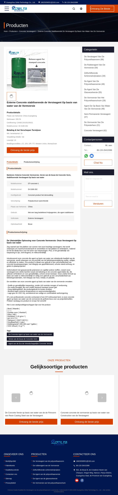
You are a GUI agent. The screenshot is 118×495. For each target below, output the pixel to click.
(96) (94, 58)
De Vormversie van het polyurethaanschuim (49, 483)
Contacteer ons (11, 474)
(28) (95, 99)
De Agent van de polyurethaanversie (46, 474)
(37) (97, 115)
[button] (16, 397)
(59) (94, 66)
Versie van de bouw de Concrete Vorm (22, 339)
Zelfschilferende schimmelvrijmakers (46, 470)
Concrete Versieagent (27, 31)
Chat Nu (98, 162)
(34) (94, 74)
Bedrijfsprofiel (11, 461)
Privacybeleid (11, 483)
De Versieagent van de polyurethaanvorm (48, 461)
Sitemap (9, 479)
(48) (94, 82)
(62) (95, 130)
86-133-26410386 (70, 2)
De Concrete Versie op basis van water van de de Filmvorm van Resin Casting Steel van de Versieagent (30, 414)
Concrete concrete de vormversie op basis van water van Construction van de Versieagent (85, 414)
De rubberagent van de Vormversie (46, 465)
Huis (5, 31)
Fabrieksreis (10, 465)
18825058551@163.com (48, 2)
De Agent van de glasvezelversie (45, 479)
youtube (77, 480)
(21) (94, 123)
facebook (82, 480)
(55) (93, 90)
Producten (13, 31)
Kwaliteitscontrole (12, 470)
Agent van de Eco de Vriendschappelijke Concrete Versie (29, 343)
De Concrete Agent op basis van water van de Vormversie (30, 334)
